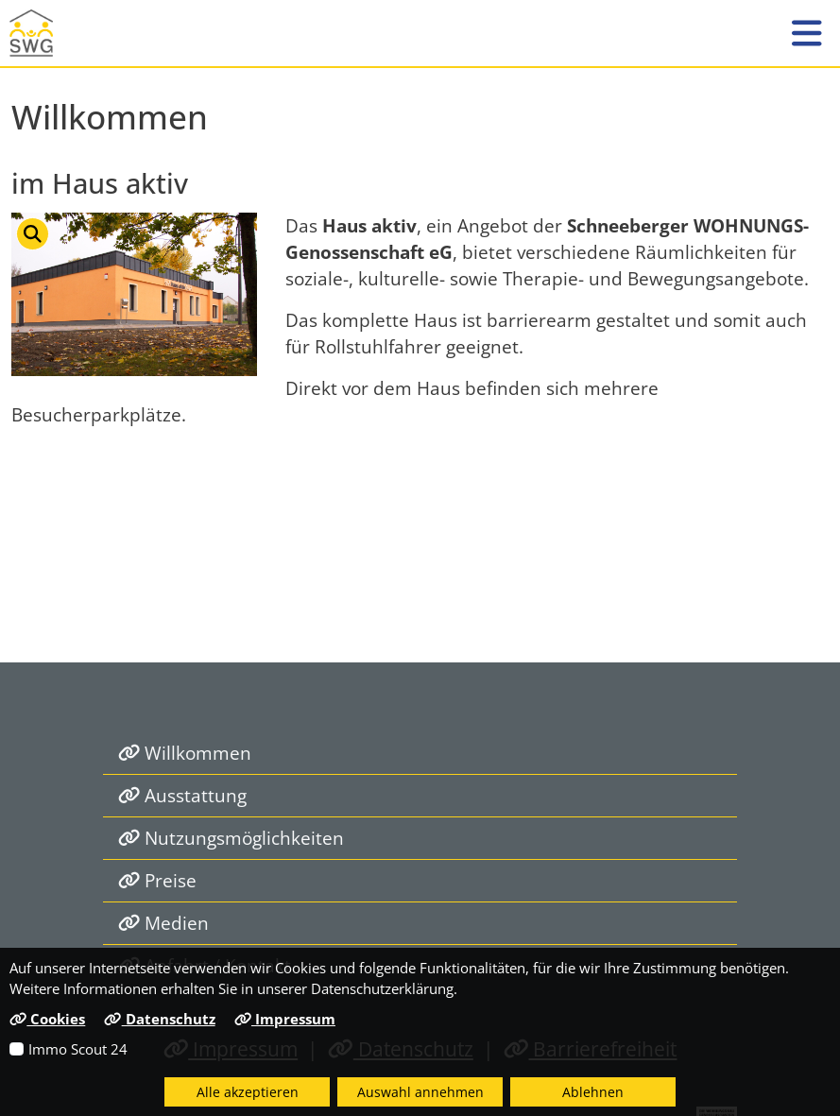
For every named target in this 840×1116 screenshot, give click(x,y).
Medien (163, 923)
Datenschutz (159, 1018)
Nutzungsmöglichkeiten (231, 838)
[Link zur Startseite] (42, 33)
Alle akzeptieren (248, 1092)
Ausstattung (182, 795)
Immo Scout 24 (78, 1048)
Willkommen (184, 752)
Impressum (284, 1018)
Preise (157, 880)
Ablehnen (593, 1092)
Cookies (47, 1018)
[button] (807, 33)
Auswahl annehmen (420, 1092)
